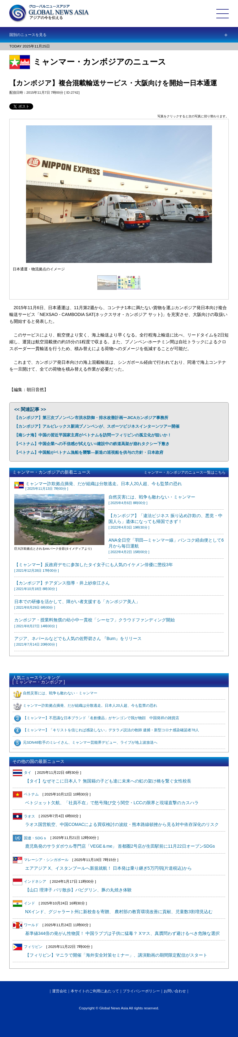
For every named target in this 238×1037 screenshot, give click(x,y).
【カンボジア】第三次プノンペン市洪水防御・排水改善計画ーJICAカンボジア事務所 (91, 417)
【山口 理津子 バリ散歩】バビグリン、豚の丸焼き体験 (78, 890)
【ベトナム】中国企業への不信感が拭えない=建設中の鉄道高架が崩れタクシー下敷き (92, 443)
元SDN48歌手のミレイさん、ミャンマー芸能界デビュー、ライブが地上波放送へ (90, 742)
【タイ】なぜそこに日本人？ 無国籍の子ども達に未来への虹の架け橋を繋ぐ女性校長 (108, 781)
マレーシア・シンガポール (40, 860)
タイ (22, 772)
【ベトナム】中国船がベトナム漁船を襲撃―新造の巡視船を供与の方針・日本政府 (88, 452)
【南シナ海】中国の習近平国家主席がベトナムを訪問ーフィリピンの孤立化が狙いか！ (92, 435)
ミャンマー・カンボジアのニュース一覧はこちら (185, 472)
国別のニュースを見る (27, 35)
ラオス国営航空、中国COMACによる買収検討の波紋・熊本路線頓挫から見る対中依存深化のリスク (122, 824)
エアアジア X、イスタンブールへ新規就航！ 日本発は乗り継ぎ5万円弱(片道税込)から (108, 868)
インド (24, 903)
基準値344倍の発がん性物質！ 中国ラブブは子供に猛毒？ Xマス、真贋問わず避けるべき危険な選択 (122, 933)
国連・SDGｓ (30, 838)
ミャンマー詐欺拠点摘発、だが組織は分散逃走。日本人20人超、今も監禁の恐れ (90, 705)
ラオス (24, 816)
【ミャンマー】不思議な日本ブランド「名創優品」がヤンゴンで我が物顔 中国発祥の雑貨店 (101, 718)
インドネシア (29, 881)
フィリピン (27, 947)
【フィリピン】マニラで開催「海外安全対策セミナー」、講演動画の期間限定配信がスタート (116, 955)
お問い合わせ (175, 991)
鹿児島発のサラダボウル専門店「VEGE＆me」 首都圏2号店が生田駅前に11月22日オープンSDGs (120, 846)
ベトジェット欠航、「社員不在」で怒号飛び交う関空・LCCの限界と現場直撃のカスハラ (112, 802)
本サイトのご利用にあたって (95, 991)
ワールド (26, 925)
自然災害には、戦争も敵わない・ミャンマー (60, 693)
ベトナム (26, 794)
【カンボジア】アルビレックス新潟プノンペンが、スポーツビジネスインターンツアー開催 (96, 426)
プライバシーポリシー (141, 991)
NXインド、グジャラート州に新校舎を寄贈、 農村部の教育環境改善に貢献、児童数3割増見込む (119, 911)
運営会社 (59, 991)
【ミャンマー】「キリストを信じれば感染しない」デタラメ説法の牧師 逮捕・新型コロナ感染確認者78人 (111, 730)
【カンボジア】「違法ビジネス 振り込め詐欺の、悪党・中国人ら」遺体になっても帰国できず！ (165, 521)
